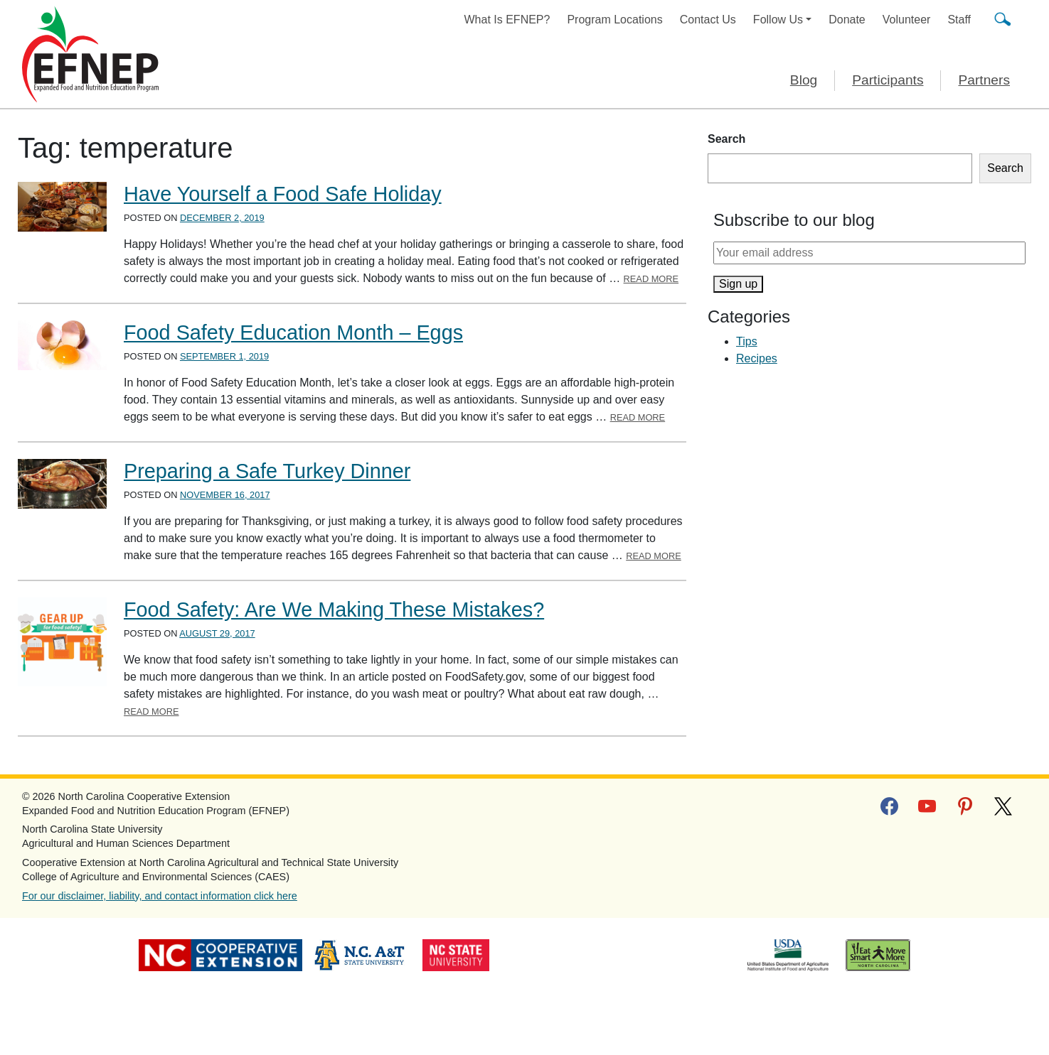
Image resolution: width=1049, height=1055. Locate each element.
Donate (847, 19)
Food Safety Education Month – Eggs (293, 332)
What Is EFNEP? (507, 19)
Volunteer (907, 19)
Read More (651, 279)
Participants (887, 79)
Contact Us (708, 19)
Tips (746, 341)
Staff (959, 19)
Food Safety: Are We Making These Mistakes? (334, 609)
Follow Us (778, 19)
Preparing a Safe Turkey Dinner (267, 471)
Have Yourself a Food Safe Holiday (283, 194)
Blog (803, 79)
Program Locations (614, 19)
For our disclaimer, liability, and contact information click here (159, 896)
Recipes (756, 358)
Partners (984, 79)
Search (726, 139)
